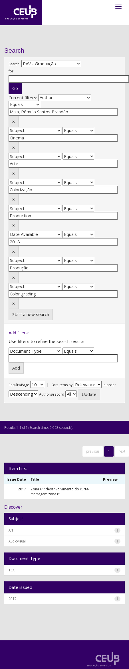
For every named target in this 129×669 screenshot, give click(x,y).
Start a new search (30, 314)
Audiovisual (17, 541)
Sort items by (61, 384)
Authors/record (51, 394)
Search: (14, 64)
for (11, 71)
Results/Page (19, 384)
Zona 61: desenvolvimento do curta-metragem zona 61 (60, 491)
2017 (13, 598)
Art (11, 530)
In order (109, 384)
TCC (12, 570)
